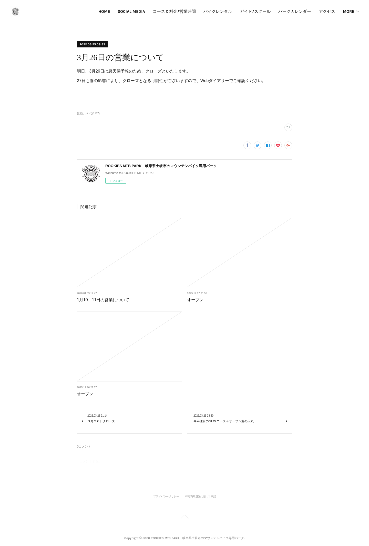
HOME (104, 11)
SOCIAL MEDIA (131, 11)
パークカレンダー (294, 11)
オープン (195, 300)
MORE (348, 11)
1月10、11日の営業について (103, 300)
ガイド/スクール (255, 11)
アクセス (327, 11)
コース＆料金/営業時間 (174, 11)
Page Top (184, 517)
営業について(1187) (88, 113)
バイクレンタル (217, 11)
